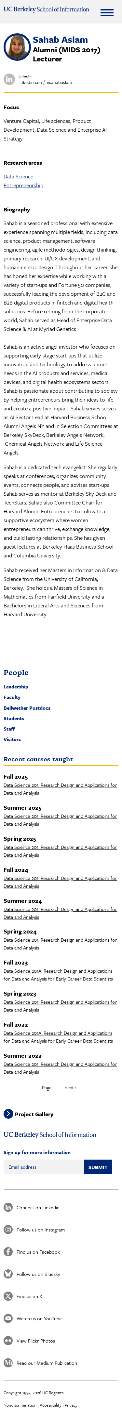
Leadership (16, 686)
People (16, 672)
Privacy (71, 1405)
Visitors (12, 739)
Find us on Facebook (38, 1251)
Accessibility (50, 1405)
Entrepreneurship (23, 185)
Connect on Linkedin (38, 1207)
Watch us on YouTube (39, 1318)
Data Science (18, 176)
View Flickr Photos (36, 1340)
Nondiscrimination (20, 1405)
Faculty (12, 697)
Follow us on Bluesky (38, 1274)
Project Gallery (34, 1114)
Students (14, 718)
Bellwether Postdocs (27, 707)
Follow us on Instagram (41, 1229)
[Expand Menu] (107, 12)
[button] (17, 58)
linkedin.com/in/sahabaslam (45, 82)
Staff (9, 728)
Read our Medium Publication (47, 1362)
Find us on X (29, 1296)
